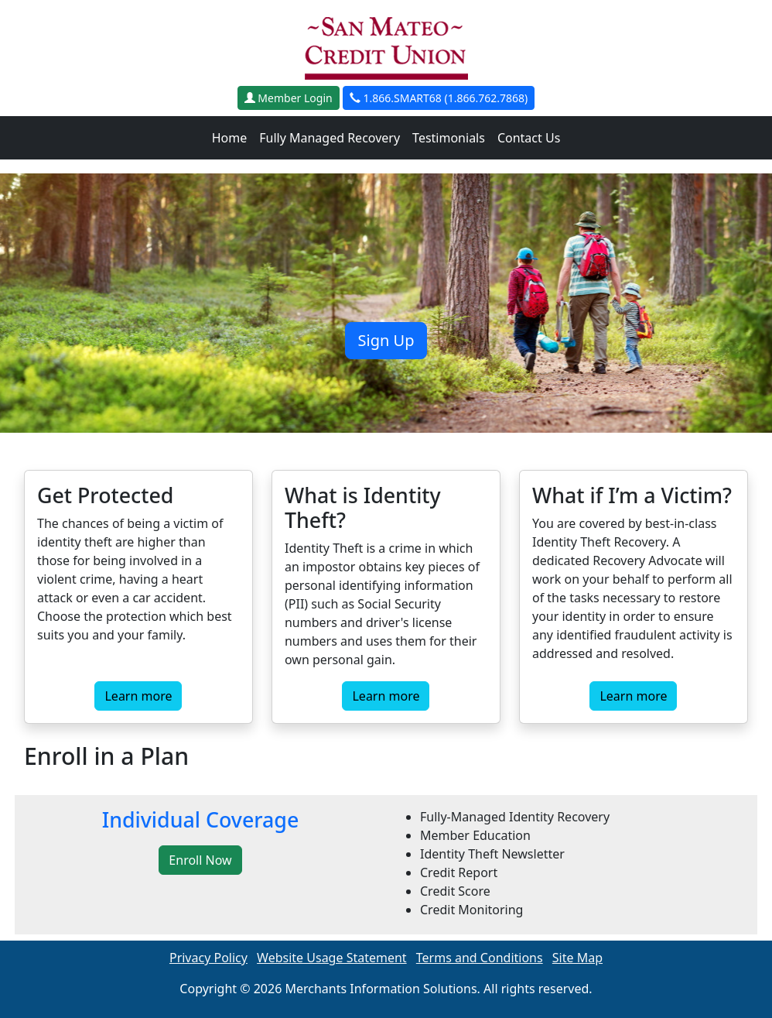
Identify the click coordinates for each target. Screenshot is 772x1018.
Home (230, 137)
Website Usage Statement (332, 957)
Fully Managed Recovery (329, 137)
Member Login (288, 98)
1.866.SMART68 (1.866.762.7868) (439, 98)
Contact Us (528, 137)
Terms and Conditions (479, 957)
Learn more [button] (138, 695)
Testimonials (448, 137)
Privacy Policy (208, 957)
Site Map (577, 957)
